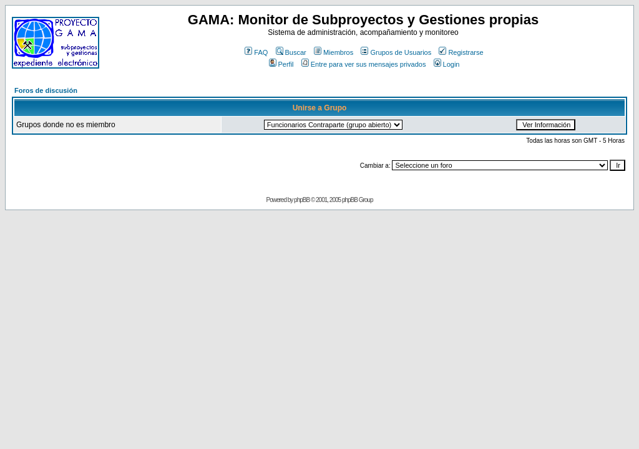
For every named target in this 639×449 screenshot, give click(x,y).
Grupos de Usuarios (396, 52)
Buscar (291, 52)
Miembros (333, 52)
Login (447, 64)
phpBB (302, 199)
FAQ (256, 52)
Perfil (281, 64)
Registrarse (461, 52)
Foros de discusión (45, 90)
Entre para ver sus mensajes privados (363, 64)
